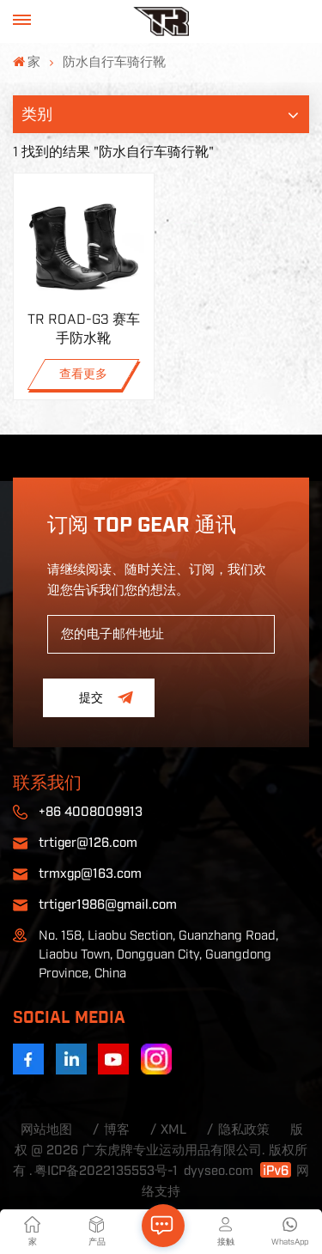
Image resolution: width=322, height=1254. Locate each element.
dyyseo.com (218, 1171)
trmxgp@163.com (90, 874)
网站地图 (46, 1130)
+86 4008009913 (91, 812)
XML (173, 1130)
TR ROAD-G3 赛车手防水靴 (83, 329)
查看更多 (83, 374)
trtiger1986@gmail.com (108, 905)
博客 (117, 1130)
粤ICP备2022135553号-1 (106, 1171)
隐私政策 (244, 1130)
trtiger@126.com (88, 843)
